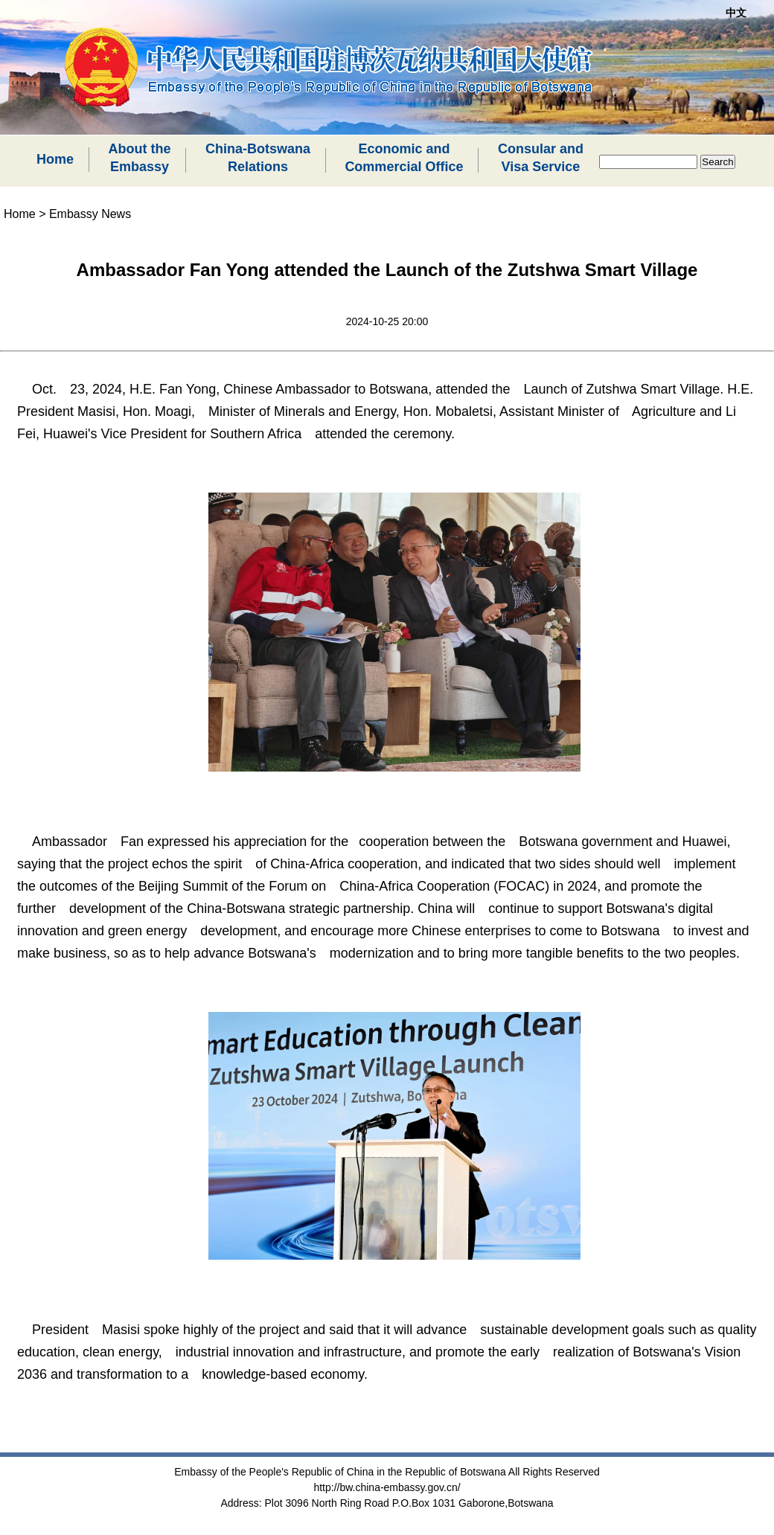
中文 (736, 13)
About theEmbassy (139, 157)
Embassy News (90, 214)
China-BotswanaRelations (257, 157)
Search (717, 161)
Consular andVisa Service (540, 157)
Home (55, 159)
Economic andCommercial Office (404, 157)
